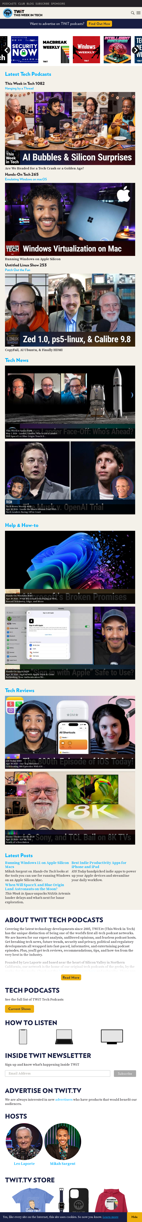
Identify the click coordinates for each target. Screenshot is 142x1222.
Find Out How (99, 24)
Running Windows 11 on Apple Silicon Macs (37, 865)
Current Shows (19, 1009)
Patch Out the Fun (17, 270)
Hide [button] (134, 1217)
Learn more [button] (110, 1217)
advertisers (63, 1100)
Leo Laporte (24, 1164)
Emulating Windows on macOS (26, 179)
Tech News (16, 360)
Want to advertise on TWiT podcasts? (71, 24)
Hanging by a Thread (19, 88)
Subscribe (42, 3)
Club (21, 3)
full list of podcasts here (77, 971)
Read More (71, 977)
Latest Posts (19, 855)
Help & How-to (21, 525)
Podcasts (9, 3)
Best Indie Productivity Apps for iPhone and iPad (99, 865)
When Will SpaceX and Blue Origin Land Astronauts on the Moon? (34, 887)
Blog (30, 3)
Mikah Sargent (62, 1164)
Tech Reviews (19, 690)
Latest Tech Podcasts (28, 74)
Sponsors (58, 3)
